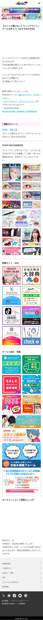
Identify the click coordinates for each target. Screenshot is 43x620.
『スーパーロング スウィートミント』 (18, 101)
